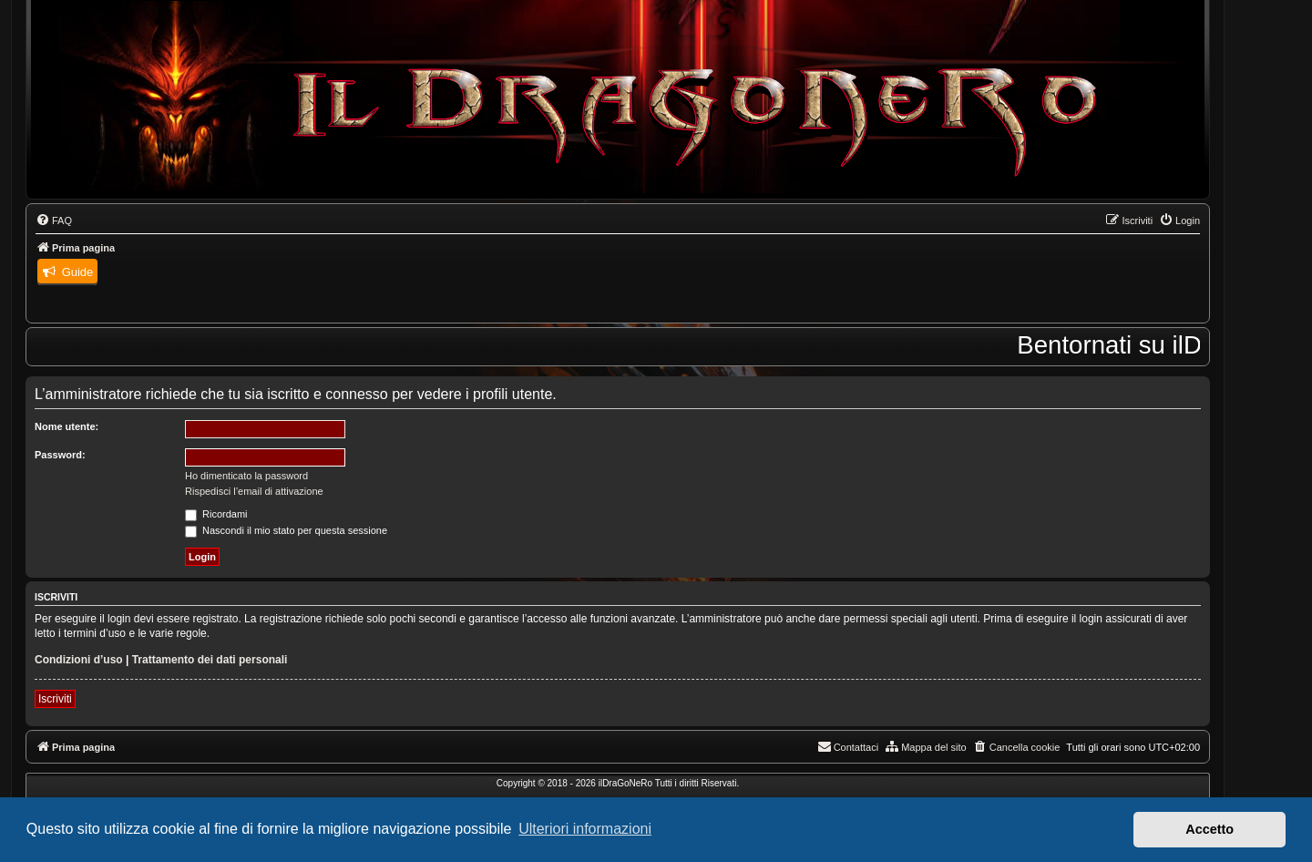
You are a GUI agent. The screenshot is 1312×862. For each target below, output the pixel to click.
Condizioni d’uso (79, 659)
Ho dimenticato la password (246, 475)
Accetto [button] (1209, 829)
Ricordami (216, 513)
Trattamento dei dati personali (210, 659)
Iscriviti (55, 699)
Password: (60, 454)
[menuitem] (54, 220)
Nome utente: (66, 426)
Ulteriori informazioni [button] (584, 828)
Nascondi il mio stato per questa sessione (286, 530)
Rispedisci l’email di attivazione (254, 491)
